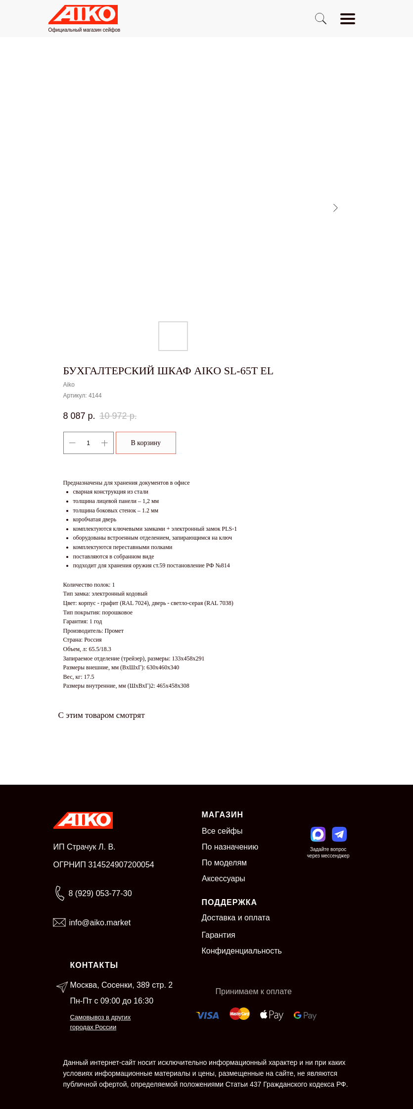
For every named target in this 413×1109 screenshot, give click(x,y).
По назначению (230, 847)
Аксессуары (223, 878)
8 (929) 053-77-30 (100, 893)
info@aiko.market (100, 922)
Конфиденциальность (242, 951)
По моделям (224, 862)
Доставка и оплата (236, 917)
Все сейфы (222, 831)
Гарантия (218, 935)
